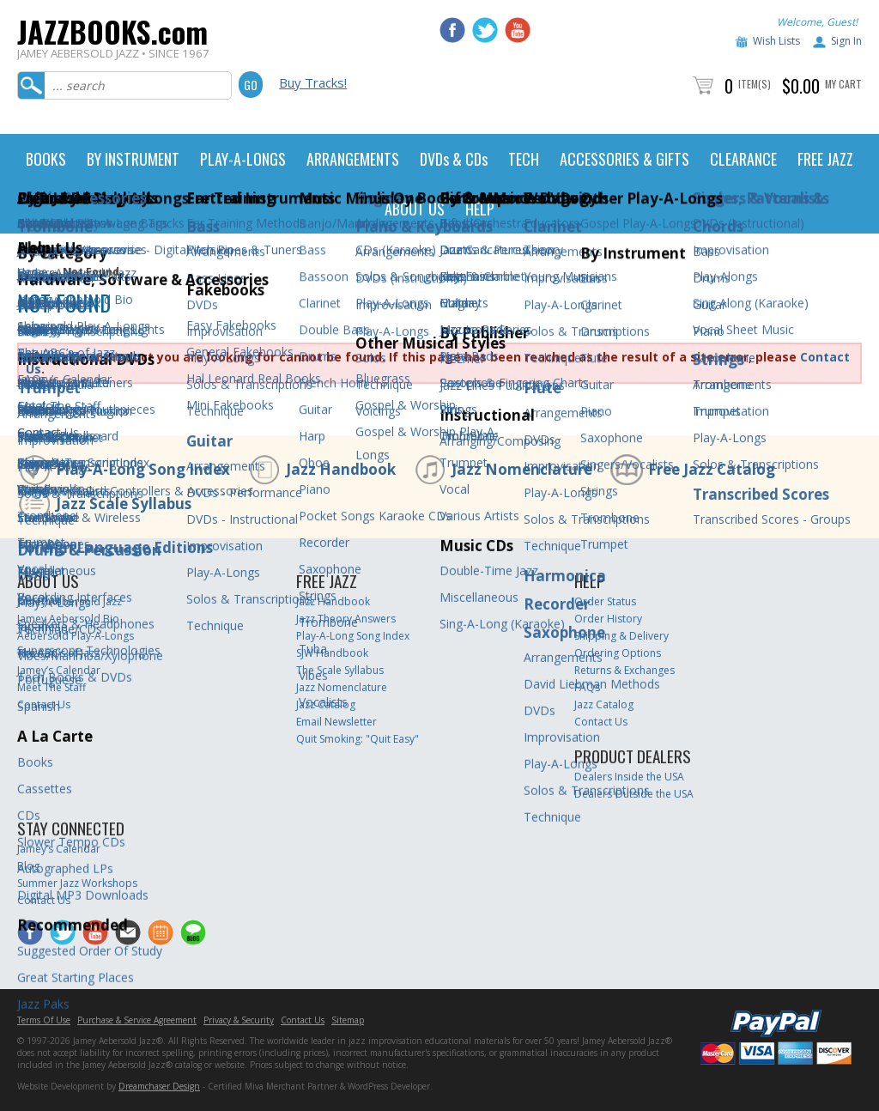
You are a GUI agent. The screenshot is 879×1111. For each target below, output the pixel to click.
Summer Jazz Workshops (77, 883)
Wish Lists (776, 40)
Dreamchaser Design (159, 1086)
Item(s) (754, 83)
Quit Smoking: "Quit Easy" (357, 739)
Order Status (605, 601)
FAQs (587, 687)
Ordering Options (617, 653)
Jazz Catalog (325, 704)
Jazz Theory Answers (346, 618)
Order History (608, 618)
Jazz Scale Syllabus (123, 503)
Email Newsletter (336, 721)
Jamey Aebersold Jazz (69, 601)
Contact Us (43, 704)
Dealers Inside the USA (629, 776)
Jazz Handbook (341, 469)
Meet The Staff (51, 687)
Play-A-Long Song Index (143, 469)
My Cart (843, 83)
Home (32, 271)
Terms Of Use (43, 1020)
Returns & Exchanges (624, 670)
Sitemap (347, 1020)
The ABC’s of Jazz (58, 653)
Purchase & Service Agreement (137, 1020)
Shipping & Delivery (621, 635)
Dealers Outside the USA (634, 793)
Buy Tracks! (313, 82)
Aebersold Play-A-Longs (75, 635)
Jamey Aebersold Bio (68, 618)
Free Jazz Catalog (711, 469)
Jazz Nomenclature (522, 469)
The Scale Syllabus (340, 670)
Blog (28, 866)
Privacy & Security (238, 1020)
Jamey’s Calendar (58, 670)
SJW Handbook (332, 653)
